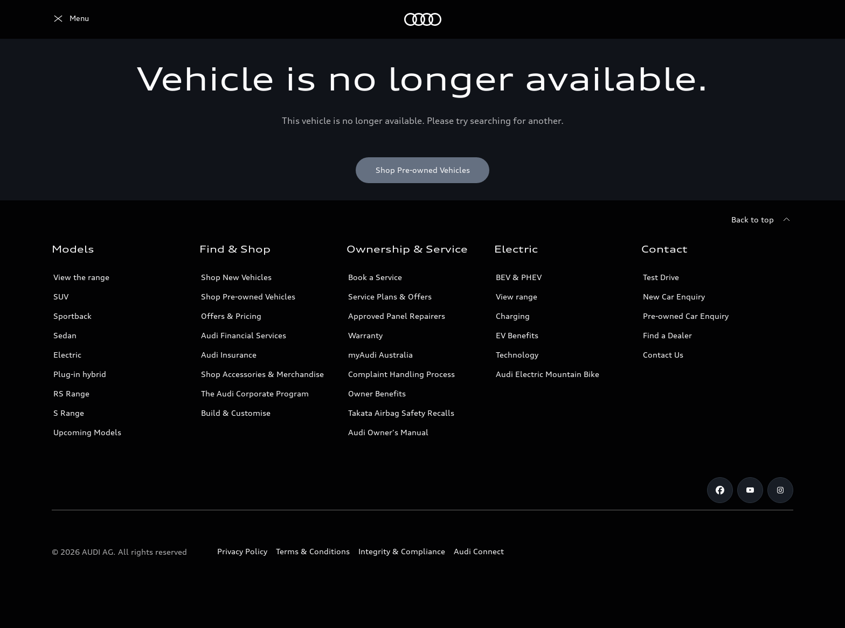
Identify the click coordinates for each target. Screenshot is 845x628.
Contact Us (663, 354)
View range (516, 296)
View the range (81, 277)
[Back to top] (762, 219)
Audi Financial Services (243, 335)
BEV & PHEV (519, 277)
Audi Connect (479, 551)
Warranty (365, 335)
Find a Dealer (667, 335)
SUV (60, 296)
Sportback (72, 315)
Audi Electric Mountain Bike (547, 374)
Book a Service (375, 277)
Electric (67, 354)
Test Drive (661, 277)
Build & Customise (236, 412)
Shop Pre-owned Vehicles (248, 296)
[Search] (780, 19)
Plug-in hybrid (79, 374)
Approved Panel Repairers (396, 315)
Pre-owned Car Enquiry (686, 315)
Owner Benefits (377, 393)
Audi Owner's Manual (388, 432)
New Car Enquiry (674, 296)
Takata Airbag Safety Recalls (401, 412)
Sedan (65, 335)
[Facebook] (720, 490)
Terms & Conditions (313, 551)
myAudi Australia (380, 354)
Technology (517, 354)
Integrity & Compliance (401, 551)
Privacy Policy (242, 551)
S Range (68, 412)
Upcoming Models (87, 432)
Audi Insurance (229, 354)
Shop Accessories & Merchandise (262, 374)
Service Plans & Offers (390, 296)
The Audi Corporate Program (255, 393)
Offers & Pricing (231, 315)
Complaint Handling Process (401, 374)
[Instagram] (780, 490)
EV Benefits (517, 335)
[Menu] (70, 19)
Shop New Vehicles (236, 277)
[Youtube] (750, 490)
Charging (513, 315)
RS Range (71, 393)
